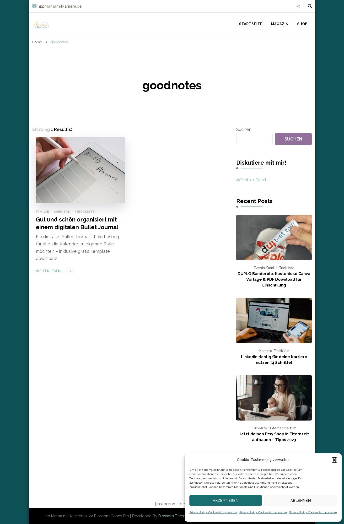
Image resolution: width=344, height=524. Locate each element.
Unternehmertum (282, 428)
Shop (302, 24)
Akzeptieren (225, 500)
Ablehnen (300, 500)
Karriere (62, 211)
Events (259, 268)
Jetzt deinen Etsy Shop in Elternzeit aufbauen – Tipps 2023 (274, 437)
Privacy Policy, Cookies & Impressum (213, 512)
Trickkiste (85, 211)
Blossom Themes (173, 516)
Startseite (251, 24)
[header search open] (310, 6)
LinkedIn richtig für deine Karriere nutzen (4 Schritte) (274, 360)
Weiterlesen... (50, 271)
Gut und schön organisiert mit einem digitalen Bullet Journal (77, 223)
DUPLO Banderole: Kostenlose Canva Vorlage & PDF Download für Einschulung (274, 279)
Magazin (280, 24)
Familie (42, 211)
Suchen (244, 129)
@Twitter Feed (251, 179)
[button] (334, 460)
